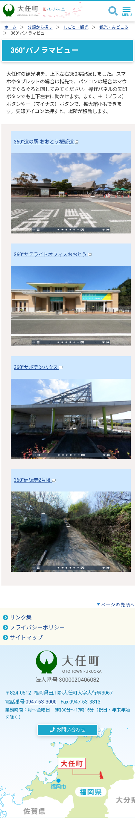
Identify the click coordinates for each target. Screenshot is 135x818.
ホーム (10, 27)
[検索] (113, 11)
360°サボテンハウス (38, 367)
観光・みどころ (113, 27)
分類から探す (40, 27)
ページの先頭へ (118, 604)
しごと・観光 (76, 27)
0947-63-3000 (41, 702)
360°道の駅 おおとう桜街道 (46, 142)
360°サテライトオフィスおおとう (52, 255)
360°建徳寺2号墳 (35, 480)
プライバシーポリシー (34, 627)
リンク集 (17, 617)
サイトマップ (23, 637)
